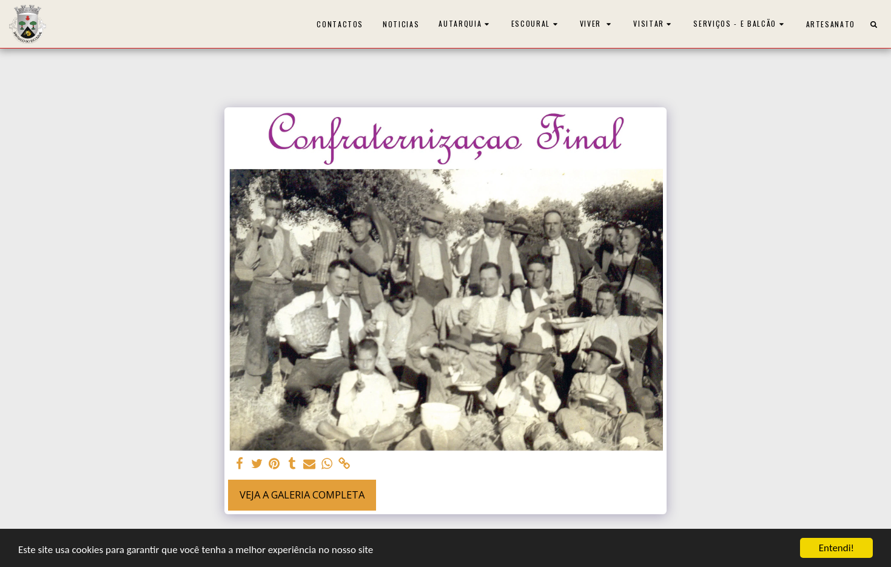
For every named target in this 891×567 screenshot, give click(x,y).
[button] (465, 24)
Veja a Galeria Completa (302, 495)
